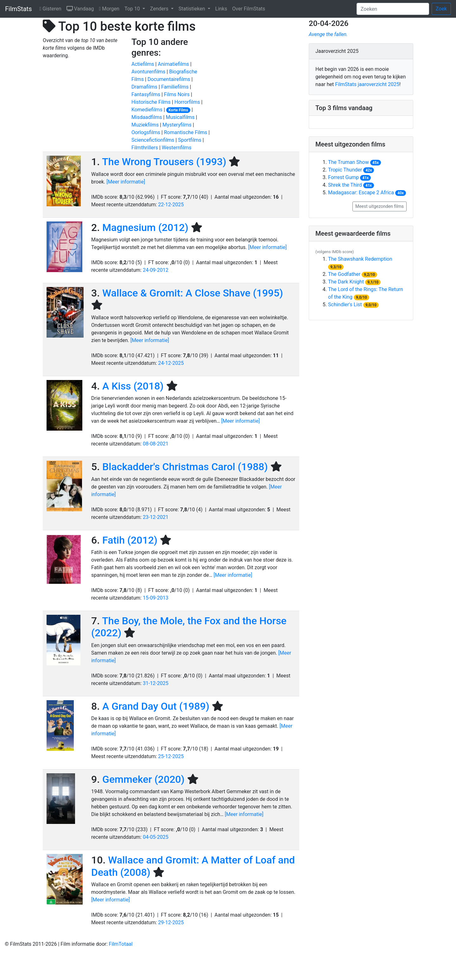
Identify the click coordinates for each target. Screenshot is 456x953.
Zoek (441, 9)
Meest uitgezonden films (379, 206)
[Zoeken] (393, 9)
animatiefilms (173, 64)
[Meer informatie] (125, 182)
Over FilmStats (248, 9)
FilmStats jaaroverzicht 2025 (367, 84)
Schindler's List (345, 305)
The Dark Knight (346, 282)
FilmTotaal (121, 944)
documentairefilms (169, 79)
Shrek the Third (345, 185)
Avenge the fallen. (328, 34)
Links (221, 9)
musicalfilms (180, 117)
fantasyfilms (145, 94)
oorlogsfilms (145, 132)
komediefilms (146, 110)
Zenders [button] (160, 9)
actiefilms (142, 64)
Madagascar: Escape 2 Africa (361, 193)
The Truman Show (348, 162)
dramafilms (144, 87)
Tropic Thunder (345, 170)
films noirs (177, 94)
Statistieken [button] (192, 9)
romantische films (185, 132)
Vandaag (81, 8)
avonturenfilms (148, 72)
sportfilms (189, 140)
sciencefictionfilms (152, 140)
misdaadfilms (146, 117)
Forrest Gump (343, 177)
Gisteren (51, 8)
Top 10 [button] (132, 9)
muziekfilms (145, 125)
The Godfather (344, 274)
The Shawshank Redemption (360, 259)
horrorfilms (187, 102)
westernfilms (177, 148)
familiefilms (175, 87)
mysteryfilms (177, 125)
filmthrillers (144, 148)
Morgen (110, 8)
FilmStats (18, 9)
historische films (151, 102)
